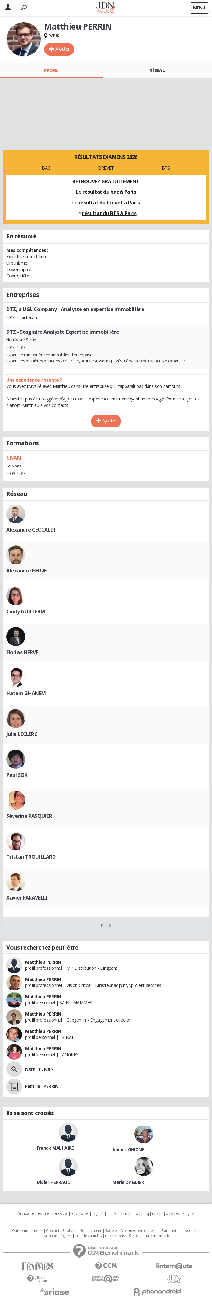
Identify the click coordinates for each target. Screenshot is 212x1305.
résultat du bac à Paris (109, 191)
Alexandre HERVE (26, 570)
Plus (106, 926)
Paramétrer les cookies (181, 1231)
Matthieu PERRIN (43, 962)
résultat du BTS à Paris (109, 213)
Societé (111, 1231)
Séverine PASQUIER (29, 815)
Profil (51, 70)
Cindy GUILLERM (25, 611)
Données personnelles (139, 1231)
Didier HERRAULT (55, 1182)
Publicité (69, 1231)
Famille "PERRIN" (42, 1086)
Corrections (115, 1236)
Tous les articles (88, 1236)
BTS (166, 168)
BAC (46, 168)
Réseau (157, 70)
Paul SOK (17, 775)
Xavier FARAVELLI (26, 897)
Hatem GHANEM (26, 693)
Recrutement (90, 1231)
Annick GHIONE (128, 1149)
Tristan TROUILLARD (30, 856)
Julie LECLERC (22, 734)
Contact (52, 1231)
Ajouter (62, 49)
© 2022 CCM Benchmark (148, 1236)
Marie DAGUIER (128, 1182)
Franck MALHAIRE (55, 1148)
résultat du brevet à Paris (109, 202)
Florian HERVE (22, 652)
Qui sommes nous (27, 1231)
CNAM (13, 457)
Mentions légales (57, 1236)
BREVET (106, 168)
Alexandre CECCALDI (30, 529)
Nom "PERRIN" (40, 1069)
